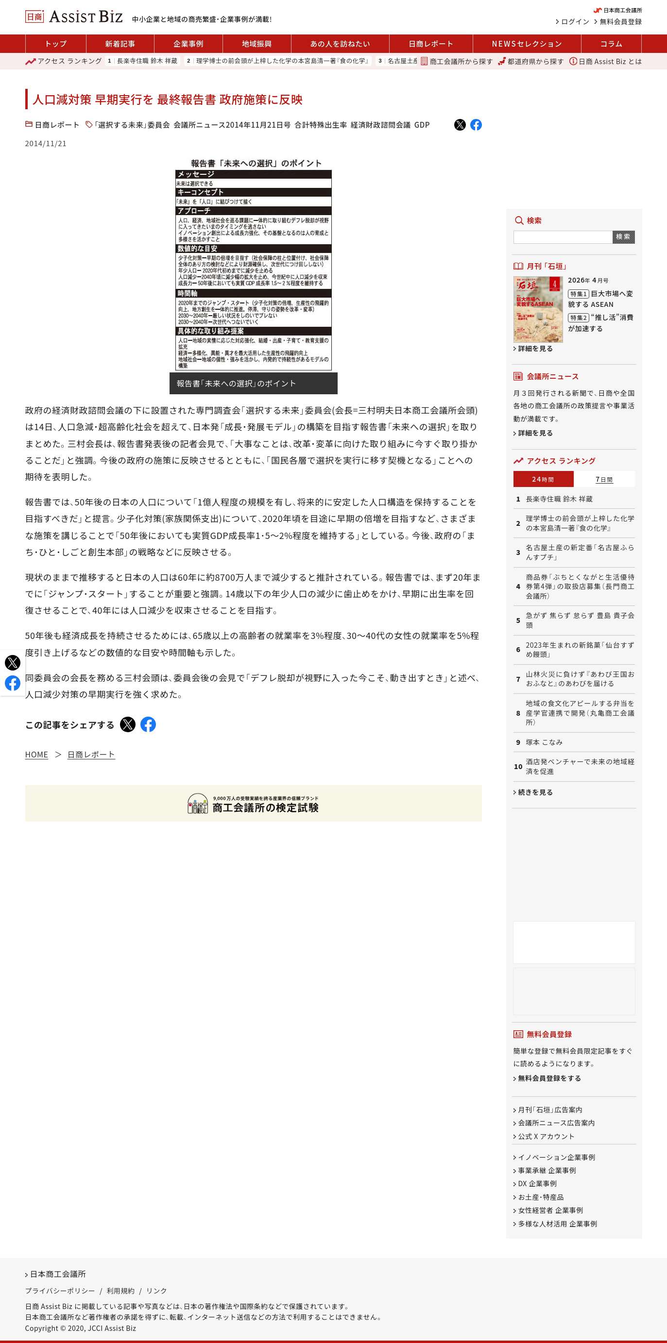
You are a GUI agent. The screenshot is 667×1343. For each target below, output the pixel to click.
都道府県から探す (531, 61)
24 (543, 479)
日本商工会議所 (58, 1273)
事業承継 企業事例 (547, 1170)
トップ (55, 43)
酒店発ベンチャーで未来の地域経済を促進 (580, 766)
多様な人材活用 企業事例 (558, 1223)
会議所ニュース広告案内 (557, 1123)
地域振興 (257, 43)
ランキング (64, 61)
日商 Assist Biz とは (605, 61)
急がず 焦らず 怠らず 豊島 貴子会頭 (580, 620)
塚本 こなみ (544, 742)
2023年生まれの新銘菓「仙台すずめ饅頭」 (580, 649)
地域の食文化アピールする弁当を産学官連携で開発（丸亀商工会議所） (580, 713)
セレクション (527, 44)
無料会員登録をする (550, 1078)
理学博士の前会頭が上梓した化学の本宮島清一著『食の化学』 (282, 61)
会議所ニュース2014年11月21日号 (232, 124)
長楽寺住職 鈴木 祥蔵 (147, 61)
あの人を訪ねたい (340, 43)
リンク (157, 1290)
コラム (611, 43)
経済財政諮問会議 (381, 124)
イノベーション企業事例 (557, 1157)
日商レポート (431, 43)
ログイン (576, 21)
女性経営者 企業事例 (550, 1210)
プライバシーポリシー (60, 1290)
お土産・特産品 (541, 1197)
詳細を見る (536, 348)
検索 (623, 236)
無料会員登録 (621, 21)
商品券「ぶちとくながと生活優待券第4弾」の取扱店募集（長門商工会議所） (580, 586)
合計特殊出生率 (320, 124)
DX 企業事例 (537, 1184)
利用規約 (121, 1290)
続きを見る (536, 792)
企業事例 (188, 43)
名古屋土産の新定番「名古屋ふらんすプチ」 (580, 552)
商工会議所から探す (456, 61)
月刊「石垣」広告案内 (550, 1109)
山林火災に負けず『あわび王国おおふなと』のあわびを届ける (580, 679)
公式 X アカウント (546, 1136)
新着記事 (120, 43)
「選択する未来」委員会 (132, 124)
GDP (422, 124)
